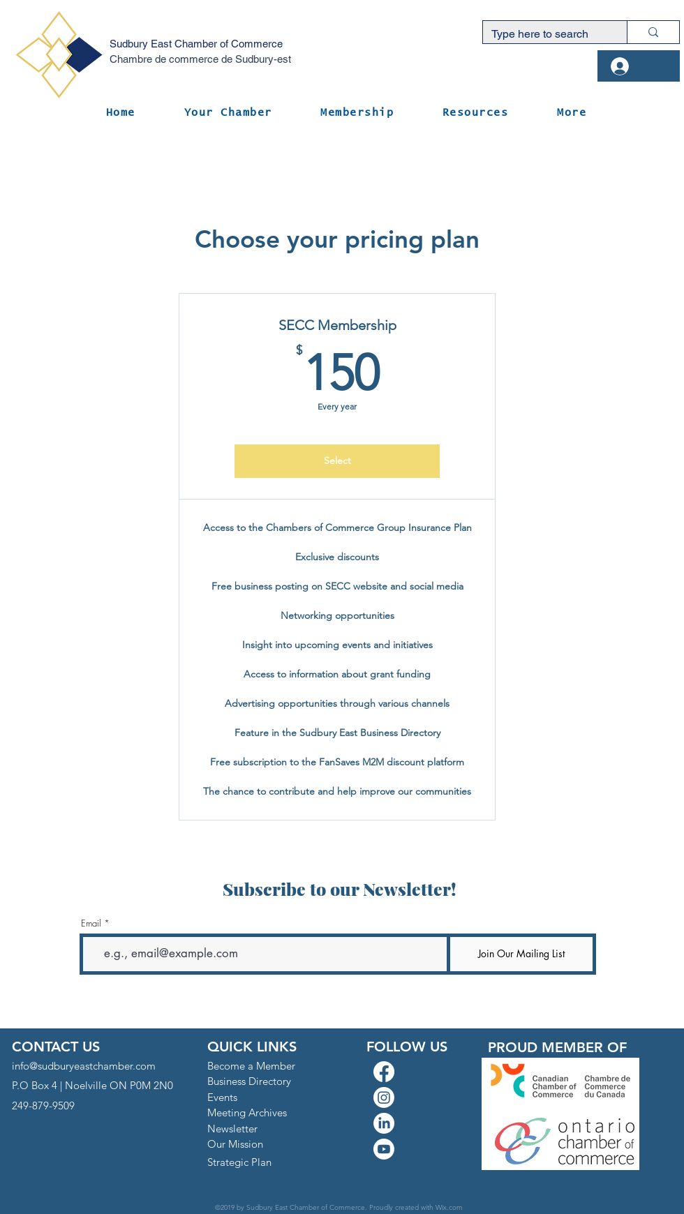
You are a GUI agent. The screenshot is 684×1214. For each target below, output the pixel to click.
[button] (228, 112)
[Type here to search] (544, 34)
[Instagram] (383, 1097)
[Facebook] (383, 1071)
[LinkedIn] (383, 1123)
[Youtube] (383, 1149)
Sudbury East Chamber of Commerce (196, 44)
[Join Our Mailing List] (521, 954)
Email (91, 923)
